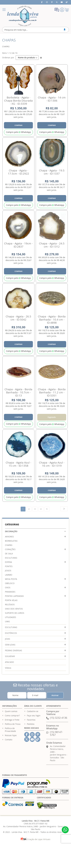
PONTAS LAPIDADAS (14, 596)
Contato (8, 739)
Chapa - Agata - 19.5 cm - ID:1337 (51, 172)
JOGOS (8, 570)
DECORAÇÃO (11, 531)
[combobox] (35, 30)
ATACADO (9, 662)
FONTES (9, 566)
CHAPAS (8, 545)
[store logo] (22, 16)
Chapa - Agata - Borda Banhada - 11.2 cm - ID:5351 (52, 392)
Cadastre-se (32, 711)
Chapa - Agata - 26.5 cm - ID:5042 (18, 318)
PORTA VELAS (11, 600)
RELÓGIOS (10, 604)
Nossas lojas (11, 735)
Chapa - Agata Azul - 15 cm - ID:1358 (18, 464)
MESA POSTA (11, 579)
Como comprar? (12, 715)
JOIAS (7, 638)
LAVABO (8, 574)
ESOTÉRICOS (11, 633)
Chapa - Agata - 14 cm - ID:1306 (52, 99)
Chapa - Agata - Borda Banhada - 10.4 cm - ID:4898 (52, 319)
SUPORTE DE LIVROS (14, 613)
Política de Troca (12, 724)
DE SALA (9, 553)
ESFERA (8, 562)
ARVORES (9, 536)
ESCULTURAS (11, 557)
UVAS (7, 621)
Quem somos (11, 711)
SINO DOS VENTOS (14, 608)
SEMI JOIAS (10, 644)
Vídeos (8, 667)
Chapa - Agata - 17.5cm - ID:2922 (18, 172)
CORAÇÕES (10, 549)
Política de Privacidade (10, 729)
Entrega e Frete (12, 719)
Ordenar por (8, 57)
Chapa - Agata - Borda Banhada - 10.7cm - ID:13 (18, 392)
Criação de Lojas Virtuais (35, 839)
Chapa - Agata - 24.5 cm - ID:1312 (51, 245)
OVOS (7, 587)
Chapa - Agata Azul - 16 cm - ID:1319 (51, 464)
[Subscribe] (55, 695)
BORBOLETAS (11, 540)
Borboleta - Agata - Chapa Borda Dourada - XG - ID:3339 (18, 101)
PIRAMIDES (10, 591)
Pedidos (30, 724)
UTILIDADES (10, 617)
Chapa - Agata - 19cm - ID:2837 (18, 245)
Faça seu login (33, 715)
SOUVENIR (10, 656)
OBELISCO (10, 583)
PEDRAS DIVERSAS (13, 650)
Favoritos (31, 719)
